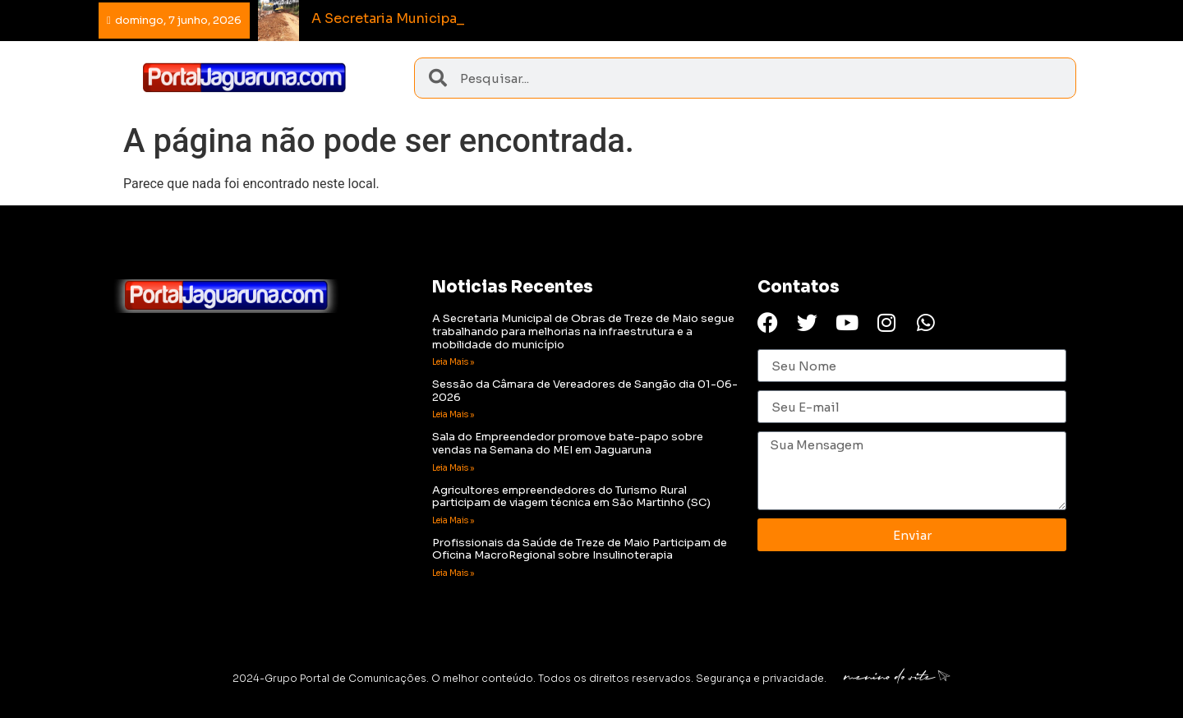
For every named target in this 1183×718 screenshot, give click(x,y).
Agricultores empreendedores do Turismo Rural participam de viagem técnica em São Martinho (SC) (571, 496)
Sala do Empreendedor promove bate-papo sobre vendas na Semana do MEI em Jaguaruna (567, 443)
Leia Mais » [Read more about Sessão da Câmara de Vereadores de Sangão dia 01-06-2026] (453, 414)
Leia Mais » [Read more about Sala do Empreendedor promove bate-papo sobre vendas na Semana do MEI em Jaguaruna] (453, 468)
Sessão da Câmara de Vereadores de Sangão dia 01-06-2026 (585, 390)
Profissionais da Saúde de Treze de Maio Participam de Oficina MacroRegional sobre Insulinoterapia (579, 549)
